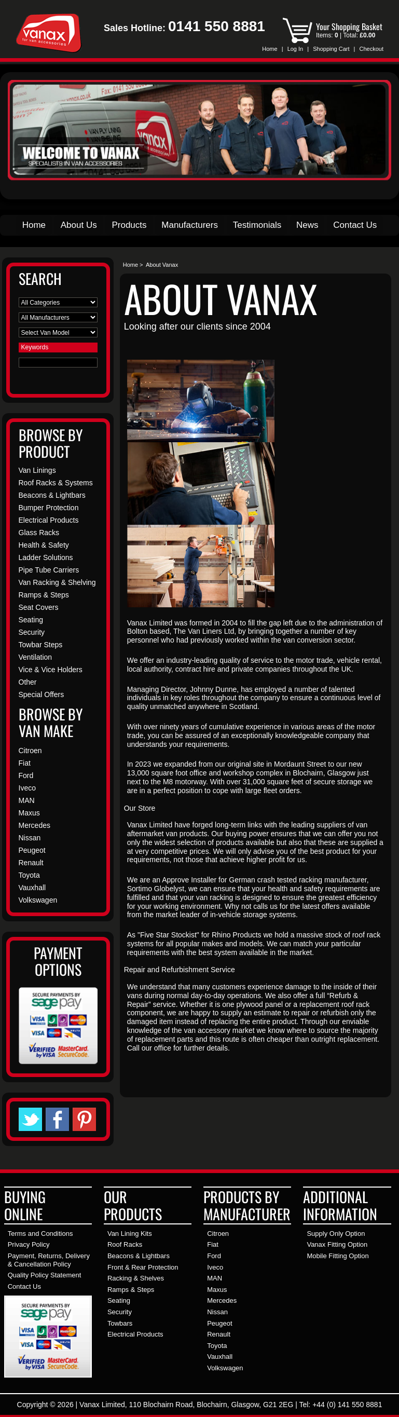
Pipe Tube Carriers (49, 570)
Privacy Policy (29, 1244)
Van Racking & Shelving (57, 582)
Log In (295, 49)
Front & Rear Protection (142, 1267)
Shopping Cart (331, 49)
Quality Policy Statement (44, 1275)
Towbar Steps (41, 645)
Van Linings (37, 470)
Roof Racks (124, 1244)
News (307, 225)
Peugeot (32, 850)
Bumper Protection (49, 507)
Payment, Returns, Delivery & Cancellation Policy (49, 1260)
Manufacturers (189, 225)
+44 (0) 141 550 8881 (347, 1404)
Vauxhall (32, 887)
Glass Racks (39, 532)
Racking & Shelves (135, 1278)
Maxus (29, 813)
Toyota (29, 875)
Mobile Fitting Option (337, 1256)
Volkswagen (38, 900)
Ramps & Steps (44, 595)
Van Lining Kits (129, 1233)
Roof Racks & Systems (56, 483)
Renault (31, 863)
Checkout (371, 49)
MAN (27, 800)
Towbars (119, 1323)
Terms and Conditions (40, 1233)
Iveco (27, 788)
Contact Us (355, 225)
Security (32, 632)
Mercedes (34, 825)
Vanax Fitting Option (337, 1244)
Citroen (30, 750)
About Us (79, 225)
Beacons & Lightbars (52, 495)
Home (269, 49)
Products (129, 225)
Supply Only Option (336, 1233)
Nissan (30, 838)
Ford (26, 775)
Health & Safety (44, 545)
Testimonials (257, 225)
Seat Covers (39, 607)
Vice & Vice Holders (50, 669)
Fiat (25, 763)
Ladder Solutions (46, 557)
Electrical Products (49, 520)
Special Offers (41, 694)
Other (28, 682)
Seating (31, 620)
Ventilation (35, 657)
